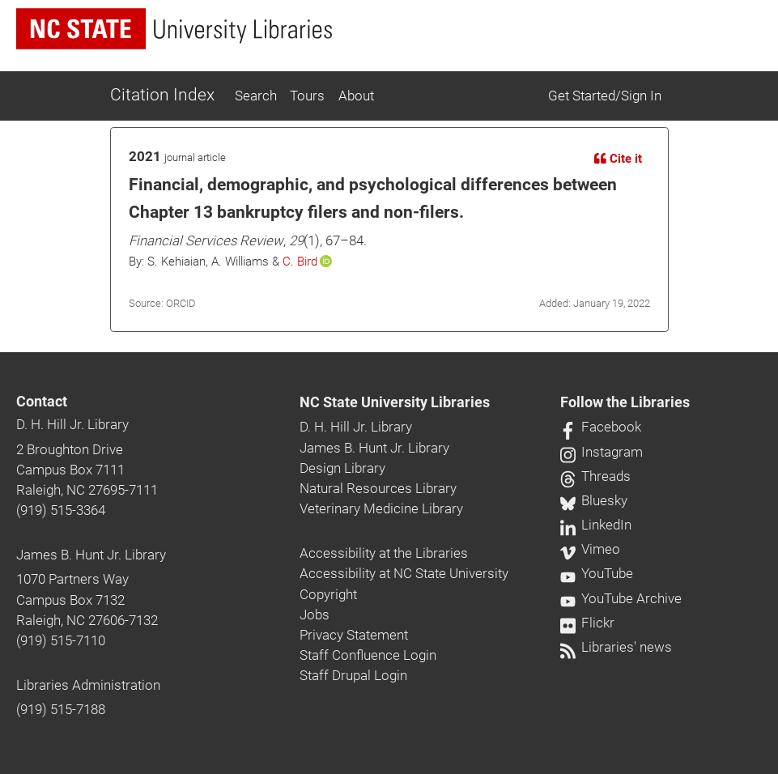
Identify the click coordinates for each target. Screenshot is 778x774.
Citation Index (162, 94)
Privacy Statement (354, 635)
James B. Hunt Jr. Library (91, 554)
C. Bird (300, 261)
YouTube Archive (621, 598)
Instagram (601, 452)
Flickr (587, 623)
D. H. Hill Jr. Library (72, 424)
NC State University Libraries (395, 402)
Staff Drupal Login (353, 675)
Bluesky (593, 500)
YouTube (596, 573)
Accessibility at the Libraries (384, 553)
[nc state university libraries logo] (174, 28)
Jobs (314, 614)
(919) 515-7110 (60, 640)
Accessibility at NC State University (404, 573)
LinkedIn (595, 525)
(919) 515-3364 (60, 510)
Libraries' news (616, 647)
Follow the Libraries (625, 402)
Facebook (600, 427)
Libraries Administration (88, 685)
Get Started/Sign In (604, 95)
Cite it (618, 158)
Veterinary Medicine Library (381, 508)
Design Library (342, 468)
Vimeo (590, 549)
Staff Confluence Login (368, 655)
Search (256, 95)
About (356, 95)
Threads (595, 476)
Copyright (328, 594)
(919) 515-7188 (60, 709)
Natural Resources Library (378, 488)
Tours (307, 95)
